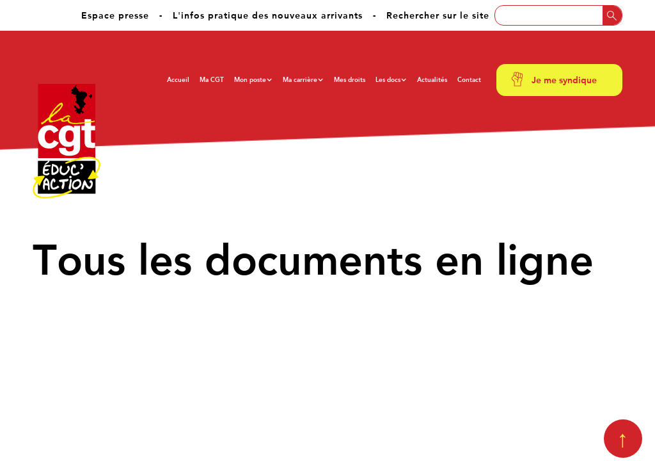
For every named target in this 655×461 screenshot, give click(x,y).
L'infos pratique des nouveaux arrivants (268, 15)
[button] (253, 80)
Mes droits (349, 80)
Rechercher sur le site (437, 15)
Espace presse (115, 15)
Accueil (178, 80)
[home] (66, 141)
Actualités (432, 80)
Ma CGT (212, 80)
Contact (469, 80)
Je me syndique (564, 80)
